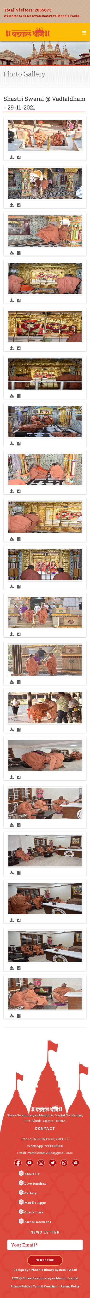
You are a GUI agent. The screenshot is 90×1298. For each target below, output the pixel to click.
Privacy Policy (20, 1286)
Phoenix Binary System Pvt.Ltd (54, 1270)
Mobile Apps (35, 1202)
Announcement (37, 1222)
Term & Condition (45, 1286)
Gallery (30, 1193)
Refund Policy (69, 1286)
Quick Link (34, 1212)
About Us (31, 1174)
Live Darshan (35, 1183)
